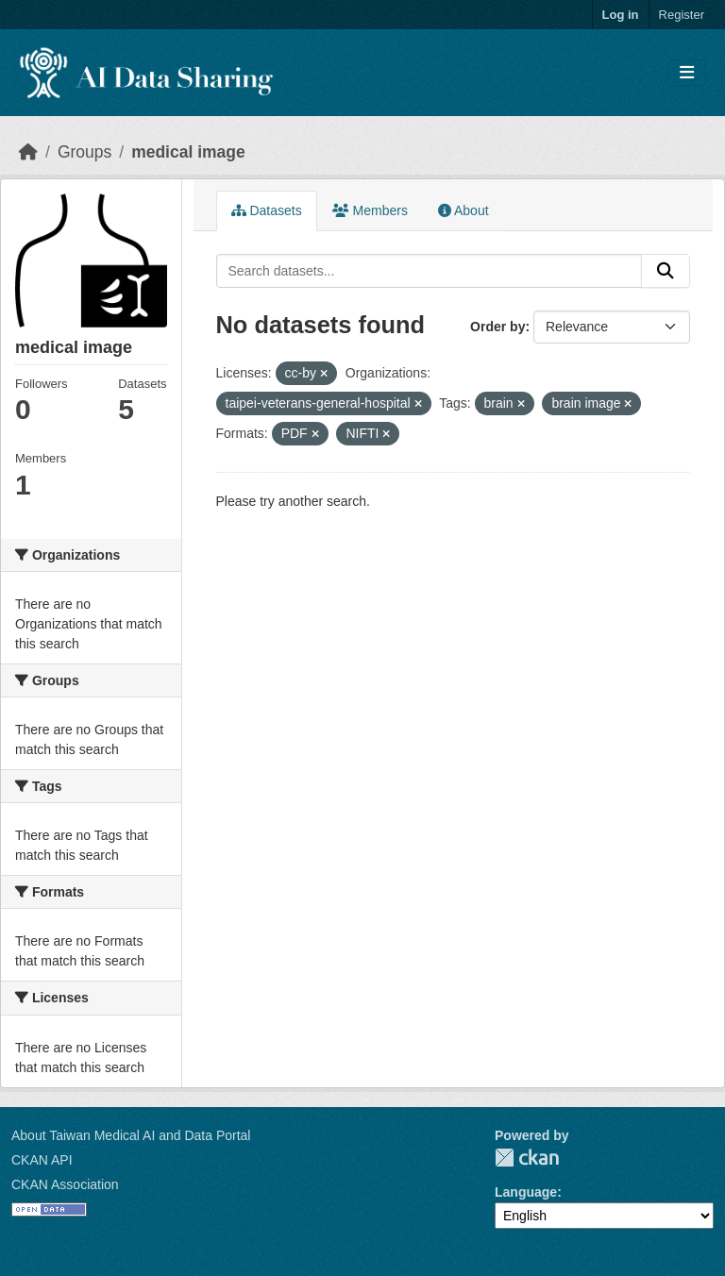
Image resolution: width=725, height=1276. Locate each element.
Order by (497, 326)
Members (370, 210)
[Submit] (665, 271)
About (463, 210)
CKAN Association (65, 1184)
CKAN (527, 1157)
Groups (84, 152)
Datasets (266, 210)
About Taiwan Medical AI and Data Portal (130, 1135)
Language (526, 1192)
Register (681, 15)
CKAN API (42, 1159)
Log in (620, 15)
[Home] (28, 152)
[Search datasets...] (429, 271)
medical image (188, 152)
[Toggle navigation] (686, 73)
